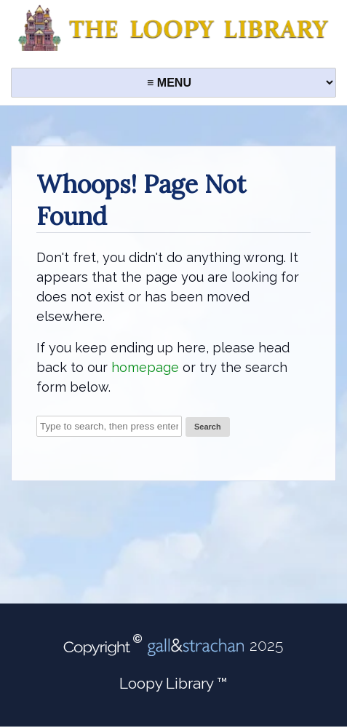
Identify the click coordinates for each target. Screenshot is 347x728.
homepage (145, 367)
